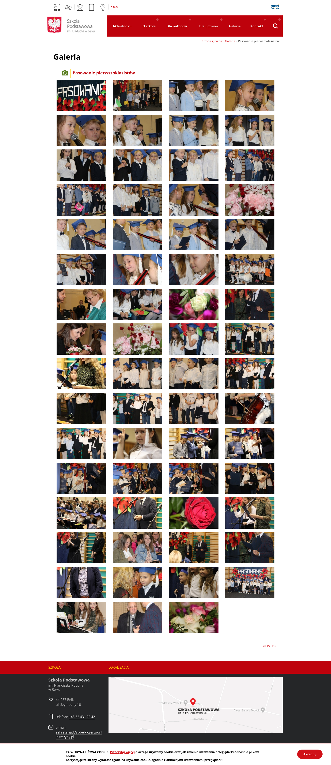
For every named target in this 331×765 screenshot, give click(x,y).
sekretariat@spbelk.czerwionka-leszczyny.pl (81, 734)
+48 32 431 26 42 (82, 716)
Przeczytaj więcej (122, 752)
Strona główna (212, 41)
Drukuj (270, 646)
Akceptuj (309, 754)
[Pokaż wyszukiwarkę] (275, 26)
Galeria (230, 41)
